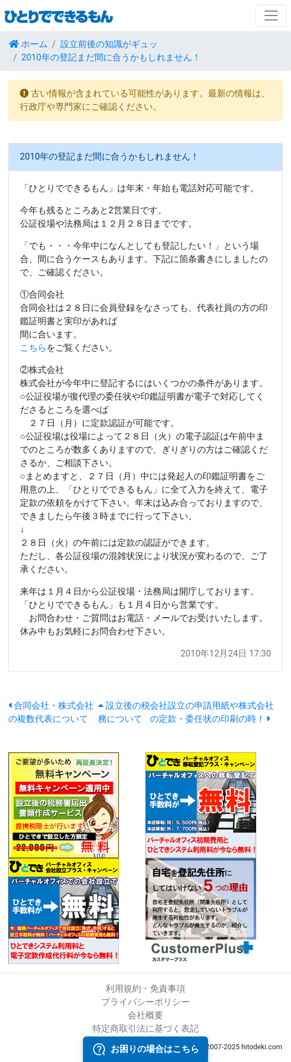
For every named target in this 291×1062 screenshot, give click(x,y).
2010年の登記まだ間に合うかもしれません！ (111, 57)
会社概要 (145, 1015)
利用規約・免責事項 (145, 988)
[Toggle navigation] (271, 15)
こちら (33, 347)
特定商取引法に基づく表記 (145, 1028)
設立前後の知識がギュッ (109, 44)
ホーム (28, 44)
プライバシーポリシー (145, 1002)
